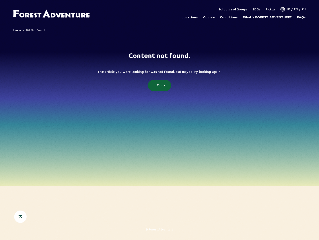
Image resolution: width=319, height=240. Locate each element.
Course (209, 17)
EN (296, 9)
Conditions (229, 17)
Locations (189, 17)
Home (17, 30)
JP (288, 9)
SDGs (256, 9)
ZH (304, 9)
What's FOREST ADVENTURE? (267, 17)
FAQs (301, 17)
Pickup (270, 9)
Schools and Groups (232, 9)
